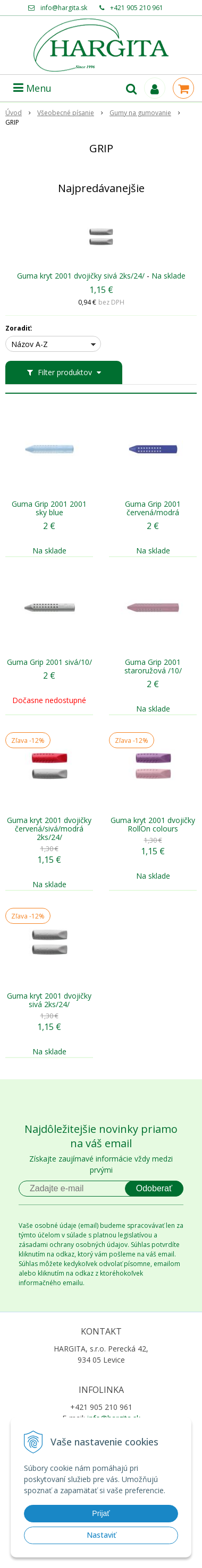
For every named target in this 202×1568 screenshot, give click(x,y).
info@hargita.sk (63, 7)
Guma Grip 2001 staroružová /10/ (153, 666)
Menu (32, 88)
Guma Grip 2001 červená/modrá (153, 508)
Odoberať (154, 1188)
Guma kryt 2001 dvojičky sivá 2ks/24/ (81, 276)
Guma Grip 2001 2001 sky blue (49, 508)
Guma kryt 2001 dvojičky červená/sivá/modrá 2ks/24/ (49, 829)
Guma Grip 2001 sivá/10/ (49, 662)
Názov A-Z (29, 344)
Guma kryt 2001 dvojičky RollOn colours (153, 824)
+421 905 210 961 (136, 7)
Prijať (101, 1513)
